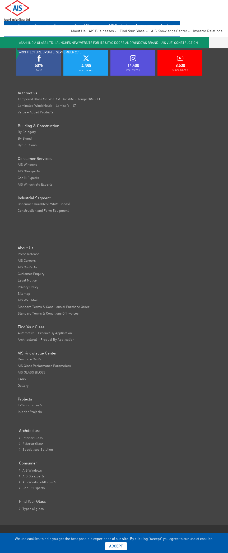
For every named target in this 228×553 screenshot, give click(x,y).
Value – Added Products (35, 112)
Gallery (23, 385)
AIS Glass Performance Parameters (44, 365)
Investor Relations (207, 31)
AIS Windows (27, 164)
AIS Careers (27, 260)
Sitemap (24, 293)
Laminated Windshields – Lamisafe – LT (47, 105)
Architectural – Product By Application (46, 339)
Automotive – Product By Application (45, 333)
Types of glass (31, 508)
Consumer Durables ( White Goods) (44, 204)
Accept (116, 546)
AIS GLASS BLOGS (31, 372)
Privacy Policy (28, 287)
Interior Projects (30, 411)
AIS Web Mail (28, 300)
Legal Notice (27, 280)
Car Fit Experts (32, 488)
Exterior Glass (31, 443)
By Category (27, 132)
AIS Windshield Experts (35, 184)
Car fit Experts (28, 178)
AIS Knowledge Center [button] (170, 31)
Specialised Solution (36, 449)
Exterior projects (30, 405)
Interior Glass (31, 438)
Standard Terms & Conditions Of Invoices (48, 313)
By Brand (25, 138)
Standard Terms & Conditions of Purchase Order (53, 307)
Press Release (28, 254)
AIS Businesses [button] (103, 31)
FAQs (22, 379)
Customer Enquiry (31, 273)
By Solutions (27, 145)
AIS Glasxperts (29, 171)
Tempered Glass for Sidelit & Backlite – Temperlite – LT (59, 99)
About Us (78, 31)
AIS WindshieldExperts (37, 482)
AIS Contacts (27, 267)
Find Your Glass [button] (134, 31)
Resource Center (30, 359)
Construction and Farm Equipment (43, 210)
